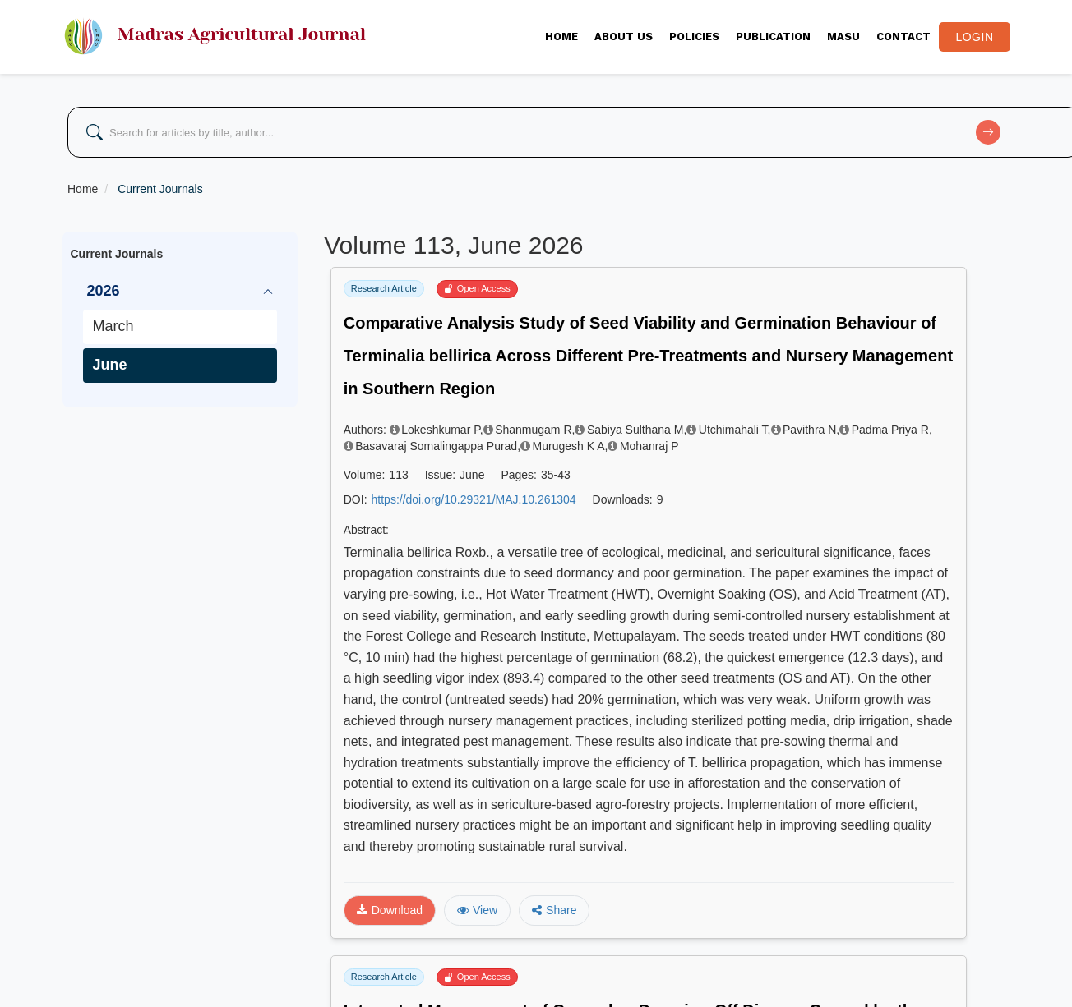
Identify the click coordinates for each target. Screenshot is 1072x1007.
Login (974, 37)
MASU (843, 36)
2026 (103, 291)
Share (554, 910)
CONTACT (903, 36)
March (113, 326)
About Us (623, 36)
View (477, 910)
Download (390, 910)
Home (561, 36)
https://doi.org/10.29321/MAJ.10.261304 (474, 499)
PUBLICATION (773, 36)
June (110, 364)
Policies (694, 36)
